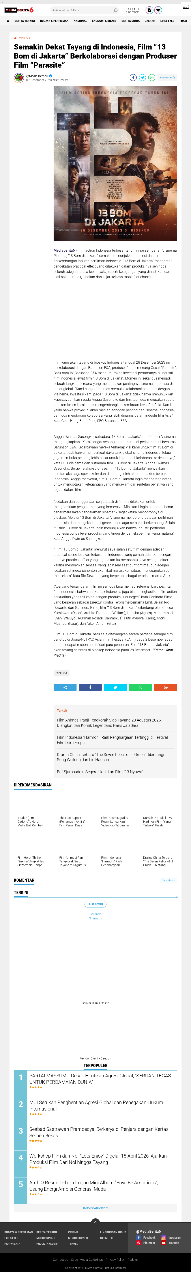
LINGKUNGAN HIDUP (113, 1232)
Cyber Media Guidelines (87, 1259)
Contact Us (60, 1259)
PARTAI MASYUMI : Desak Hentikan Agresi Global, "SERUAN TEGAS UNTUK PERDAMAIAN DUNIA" (100, 1079)
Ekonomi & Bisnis (104, 21)
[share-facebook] (133, 77)
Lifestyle (167, 21)
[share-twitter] (142, 77)
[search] (84, 10)
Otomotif (106, 1238)
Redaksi (132, 1259)
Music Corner (78, 1238)
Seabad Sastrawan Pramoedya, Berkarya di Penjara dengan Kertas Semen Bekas (99, 1132)
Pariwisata (12, 1243)
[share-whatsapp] (151, 77)
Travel (73, 1243)
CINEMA (24, 38)
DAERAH (150, 21)
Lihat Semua (95, 904)
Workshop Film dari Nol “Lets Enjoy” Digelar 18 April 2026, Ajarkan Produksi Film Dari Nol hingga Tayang (98, 1159)
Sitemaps (95, 918)
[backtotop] (95, 1222)
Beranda (95, 914)
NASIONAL (80, 21)
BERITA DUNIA (131, 21)
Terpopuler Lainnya (95, 1207)
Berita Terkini (25, 21)
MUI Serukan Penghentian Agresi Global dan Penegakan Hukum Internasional (96, 1106)
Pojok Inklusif (47, 1243)
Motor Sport (45, 1238)
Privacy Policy (115, 1259)
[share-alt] (65, 687)
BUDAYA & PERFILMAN (54, 21)
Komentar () (167, 77)
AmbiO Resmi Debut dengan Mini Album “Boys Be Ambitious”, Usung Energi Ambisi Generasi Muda (93, 1186)
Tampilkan (168, 880)
